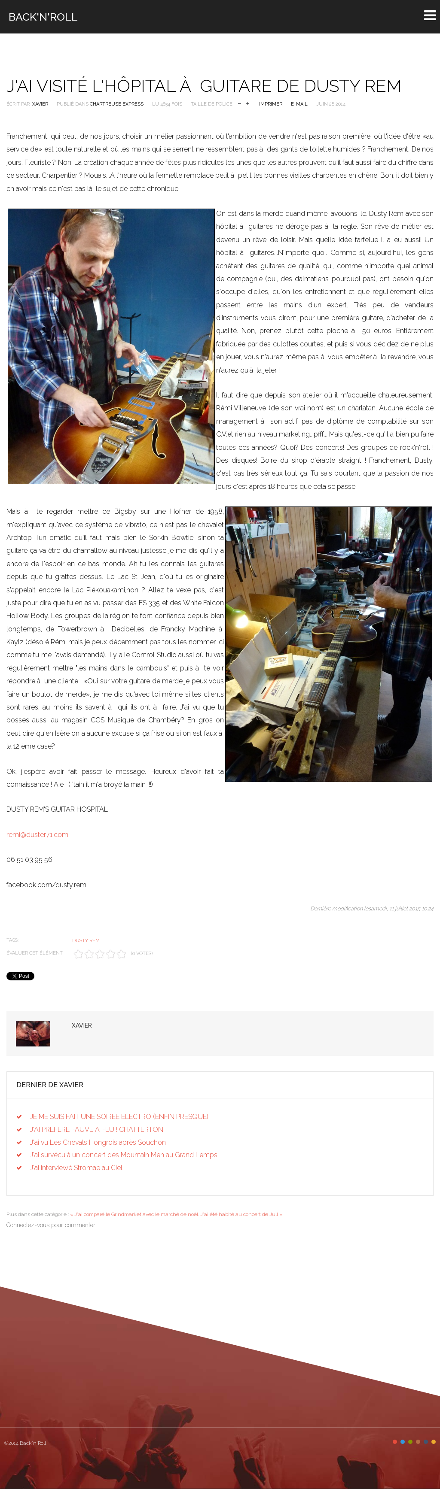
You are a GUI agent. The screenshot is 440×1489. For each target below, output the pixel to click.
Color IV (418, 1442)
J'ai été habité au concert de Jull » (241, 1214)
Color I (395, 1442)
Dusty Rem (86, 940)
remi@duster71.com (37, 835)
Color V (426, 1442)
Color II (402, 1442)
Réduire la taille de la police (239, 103)
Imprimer (270, 104)
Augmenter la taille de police (247, 103)
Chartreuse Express (117, 104)
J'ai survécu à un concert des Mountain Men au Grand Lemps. (124, 1155)
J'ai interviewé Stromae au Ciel (76, 1168)
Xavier (40, 104)
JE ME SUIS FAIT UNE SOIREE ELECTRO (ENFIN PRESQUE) (119, 1117)
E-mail (299, 104)
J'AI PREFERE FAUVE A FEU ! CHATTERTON (96, 1129)
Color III (410, 1442)
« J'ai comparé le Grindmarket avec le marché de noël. (134, 1214)
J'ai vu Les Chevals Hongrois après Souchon (98, 1142)
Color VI (433, 1442)
